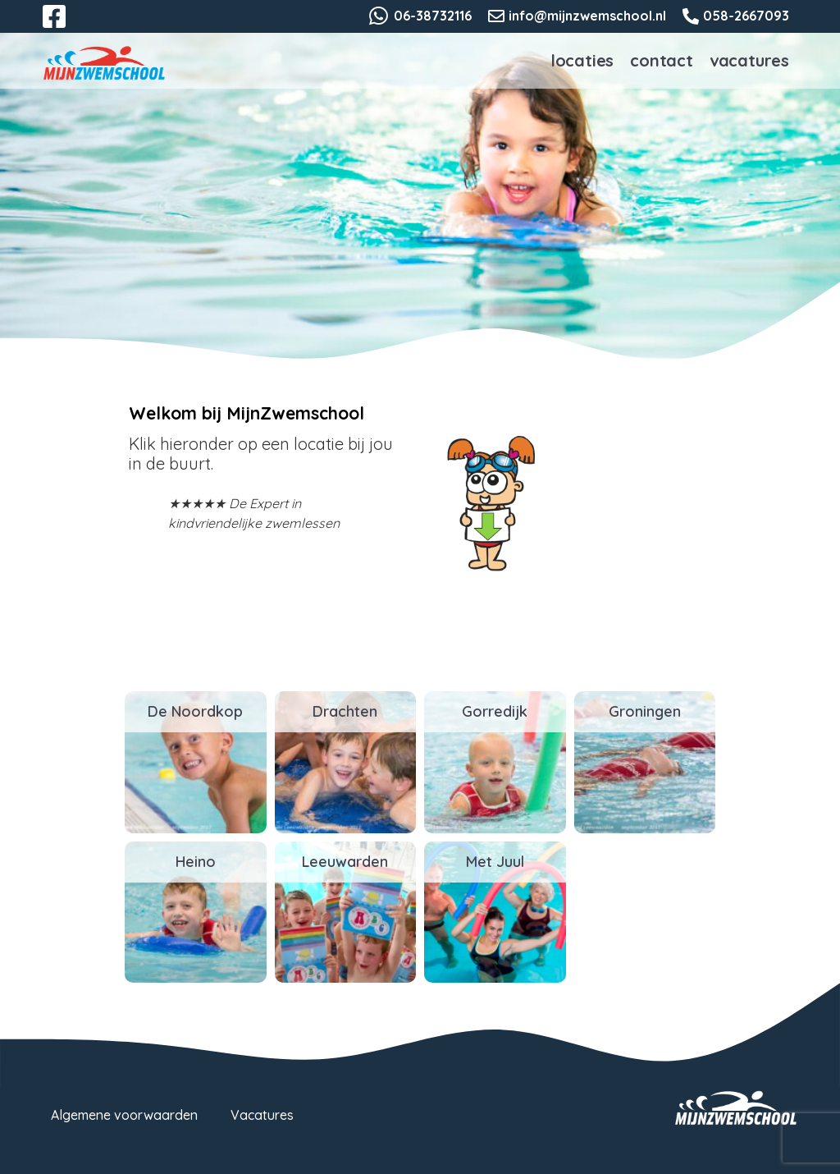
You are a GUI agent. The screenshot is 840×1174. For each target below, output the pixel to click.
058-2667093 (746, 15)
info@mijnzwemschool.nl (587, 15)
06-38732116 (433, 15)
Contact (661, 60)
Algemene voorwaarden (124, 1115)
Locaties (582, 60)
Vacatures (749, 60)
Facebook (66, 26)
